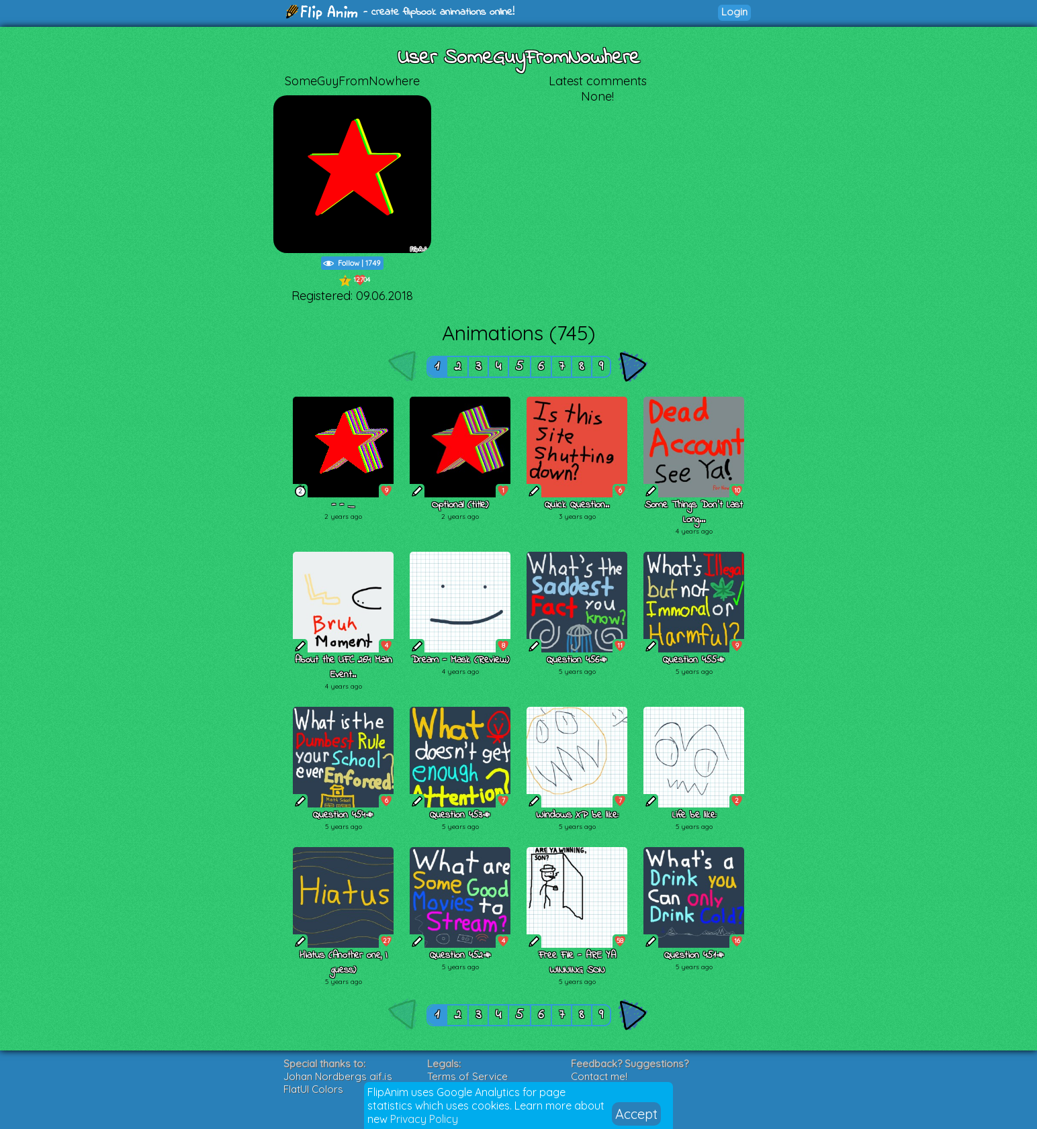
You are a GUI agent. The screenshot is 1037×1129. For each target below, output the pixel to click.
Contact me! (599, 1076)
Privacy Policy (424, 1119)
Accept (636, 1114)
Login (734, 11)
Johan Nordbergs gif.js (337, 1076)
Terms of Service (467, 1076)
